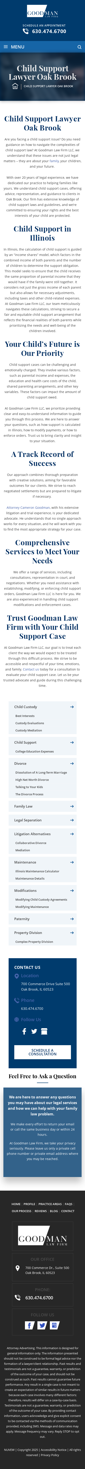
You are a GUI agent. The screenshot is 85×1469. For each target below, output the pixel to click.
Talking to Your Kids (29, 787)
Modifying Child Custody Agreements (41, 899)
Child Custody (25, 706)
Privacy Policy (50, 1455)
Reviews (41, 1211)
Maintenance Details (29, 878)
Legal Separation (28, 820)
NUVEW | (10, 1450)
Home (16, 1204)
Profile (29, 1204)
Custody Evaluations (29, 723)
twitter (34, 1031)
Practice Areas (50, 1204)
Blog (54, 1211)
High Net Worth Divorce (32, 780)
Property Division (28, 932)
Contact (67, 1211)
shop (44, 1031)
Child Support (25, 742)
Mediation (22, 850)
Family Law (23, 806)
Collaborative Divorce (30, 843)
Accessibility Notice (53, 1450)
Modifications (25, 890)
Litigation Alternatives (32, 834)
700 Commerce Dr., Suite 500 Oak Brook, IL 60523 (47, 1270)
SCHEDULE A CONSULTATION (43, 1052)
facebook (24, 1031)
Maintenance (25, 862)
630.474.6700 (49, 31)
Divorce (20, 763)
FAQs (68, 1204)
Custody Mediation (28, 730)
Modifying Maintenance (32, 907)
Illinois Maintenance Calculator (37, 871)
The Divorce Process (29, 794)
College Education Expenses (34, 751)
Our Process (21, 1211)
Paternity (21, 919)
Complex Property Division (34, 942)
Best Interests (24, 716)
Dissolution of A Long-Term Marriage (41, 772)
